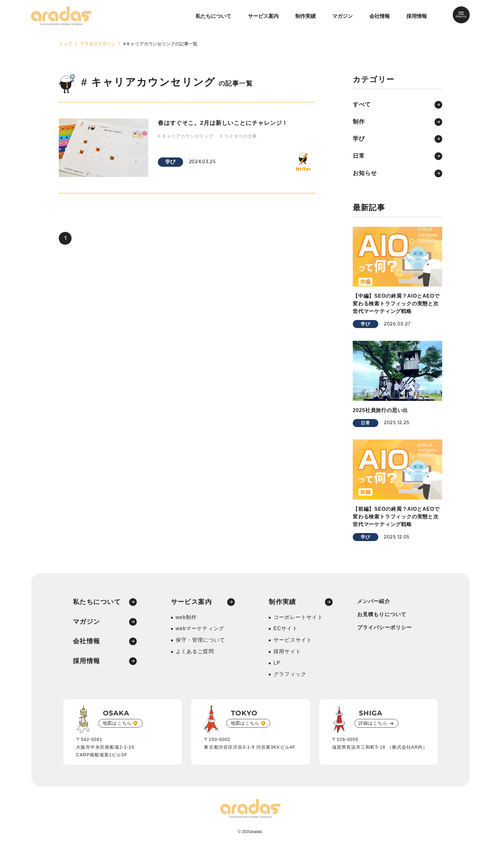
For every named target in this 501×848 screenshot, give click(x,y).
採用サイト (287, 652)
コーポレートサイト (298, 618)
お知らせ (365, 174)
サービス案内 (263, 16)
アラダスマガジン (98, 43)
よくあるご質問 (195, 652)
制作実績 (305, 16)
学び (170, 161)
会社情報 (379, 16)
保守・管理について (200, 641)
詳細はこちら (373, 724)
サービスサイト (293, 641)
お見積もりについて (382, 615)
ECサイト (286, 629)
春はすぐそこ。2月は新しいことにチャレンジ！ (223, 122)
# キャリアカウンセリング (186, 136)
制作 (359, 122)
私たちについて (213, 16)
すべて (362, 105)
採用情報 (416, 16)
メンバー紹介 (373, 602)
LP (277, 664)
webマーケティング (200, 629)
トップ (65, 43)
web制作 (186, 618)
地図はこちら (117, 724)
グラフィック (290, 675)
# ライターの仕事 (238, 136)
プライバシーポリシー (384, 628)
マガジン (342, 16)
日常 (359, 156)
